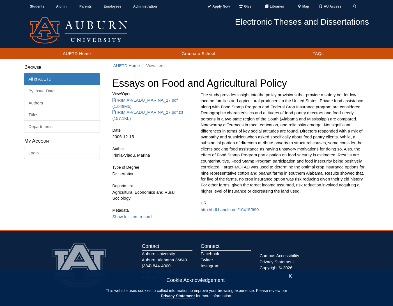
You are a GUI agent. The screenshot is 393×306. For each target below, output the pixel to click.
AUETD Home (77, 53)
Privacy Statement (178, 296)
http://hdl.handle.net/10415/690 (230, 209)
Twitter (207, 259)
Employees (112, 6)
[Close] (290, 275)
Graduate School (198, 53)
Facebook (210, 253)
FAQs (318, 53)
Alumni (62, 6)
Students (37, 6)
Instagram (210, 265)
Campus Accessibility (279, 255)
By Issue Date (42, 90)
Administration (145, 6)
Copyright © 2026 (276, 267)
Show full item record (132, 216)
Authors (36, 103)
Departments (41, 126)
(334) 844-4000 (156, 265)
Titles (33, 114)
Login (34, 152)
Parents (85, 6)
